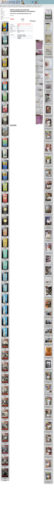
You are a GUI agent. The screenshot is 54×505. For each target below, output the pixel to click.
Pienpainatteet (18, 5)
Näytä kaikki (5, 480)
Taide (33, 6)
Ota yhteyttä (3, 14)
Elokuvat (36, 6)
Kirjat (1, 5)
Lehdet (9, 5)
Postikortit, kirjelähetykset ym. (20, 6)
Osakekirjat (29, 6)
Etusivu (2, 8)
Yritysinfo (2, 13)
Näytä (5, 34)
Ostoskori (2, 12)
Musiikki (13, 5)
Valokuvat (35, 5)
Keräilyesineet (29, 5)
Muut (39, 6)
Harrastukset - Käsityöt (22, 34)
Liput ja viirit (40, 5)
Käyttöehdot (3, 11)
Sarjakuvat (5, 5)
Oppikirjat (19, 37)
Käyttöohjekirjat (3, 6)
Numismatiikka (10, 6)
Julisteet (24, 5)
